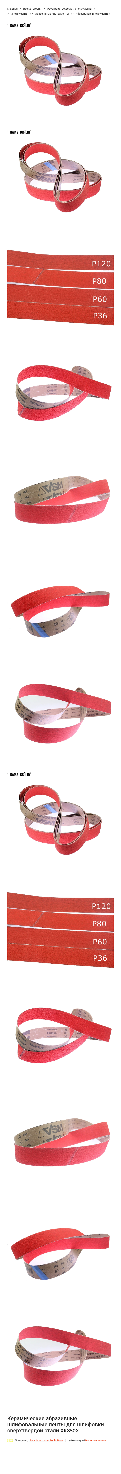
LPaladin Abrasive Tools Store (46, 1440)
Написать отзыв (95, 1440)
